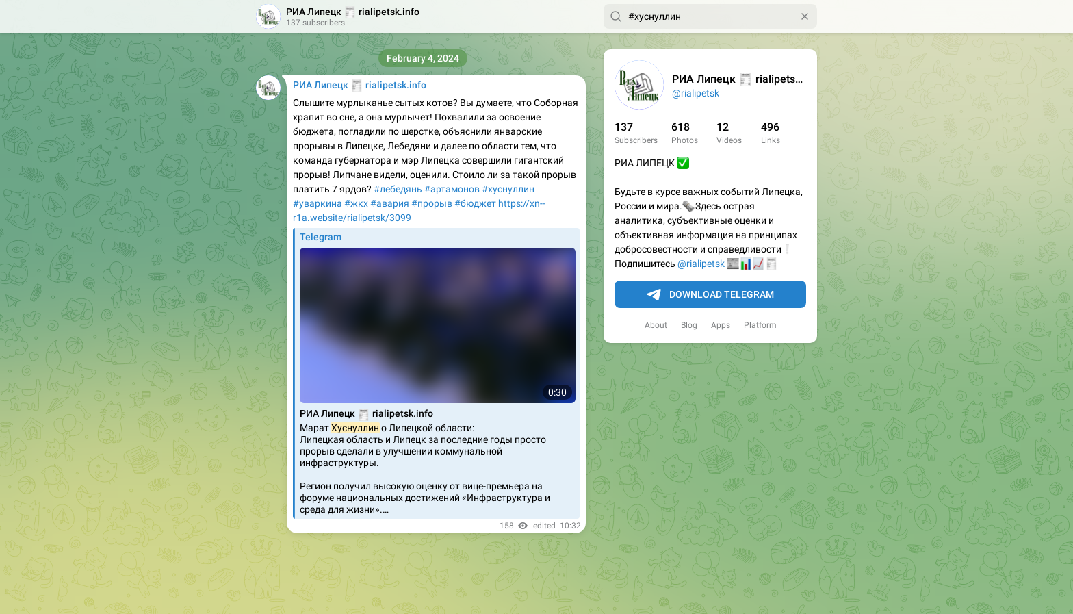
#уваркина (317, 203)
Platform (760, 325)
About (656, 325)
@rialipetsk (695, 93)
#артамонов (452, 188)
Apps (720, 325)
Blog (689, 325)
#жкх (356, 203)
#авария (389, 203)
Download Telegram (710, 295)
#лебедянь (398, 188)
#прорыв (431, 203)
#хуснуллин (508, 188)
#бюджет (475, 203)
